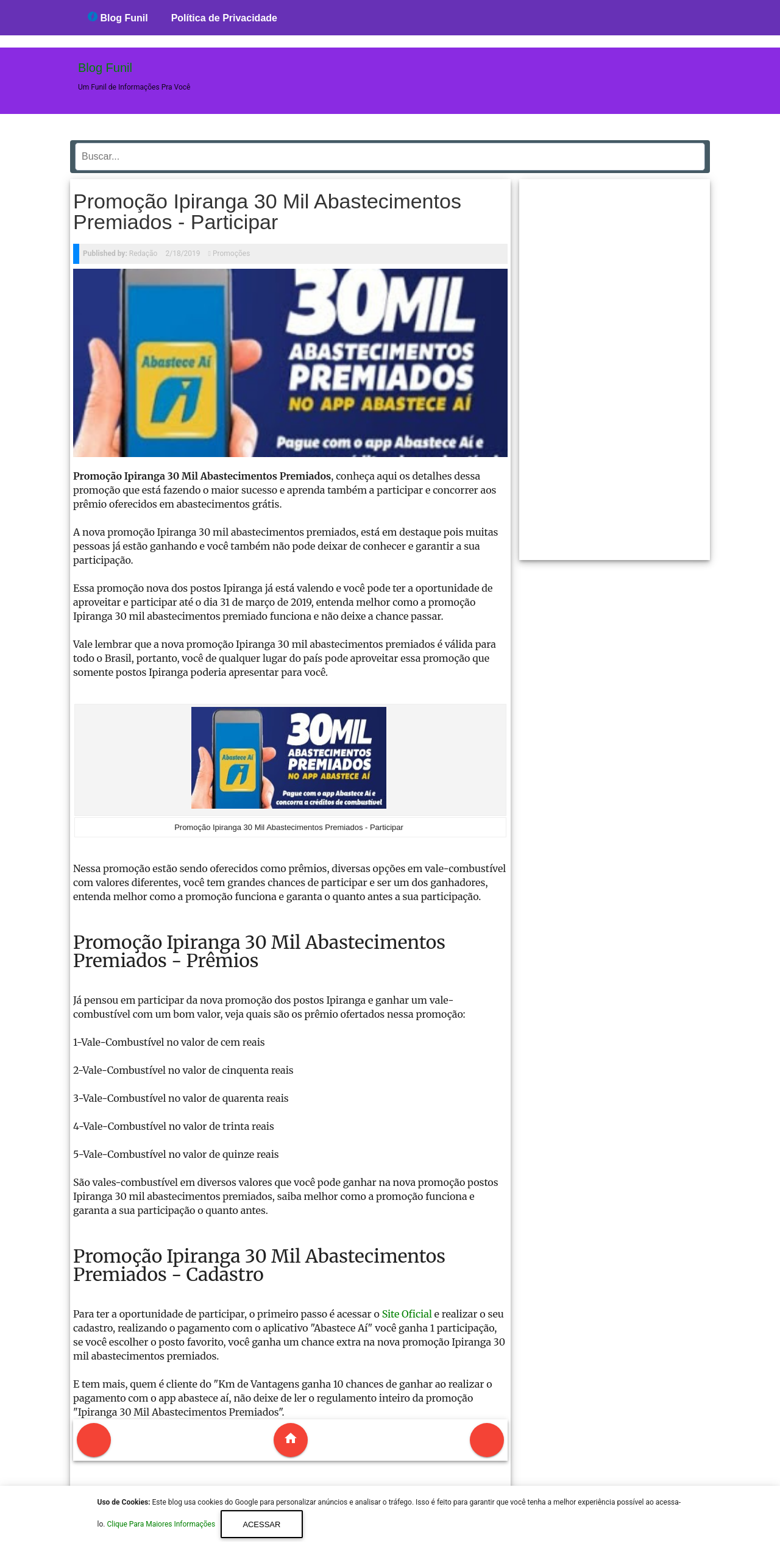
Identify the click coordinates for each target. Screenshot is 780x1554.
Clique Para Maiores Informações (162, 1524)
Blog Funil (118, 17)
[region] (614, 365)
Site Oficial (407, 1314)
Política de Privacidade (224, 18)
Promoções (231, 253)
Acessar (261, 1524)
